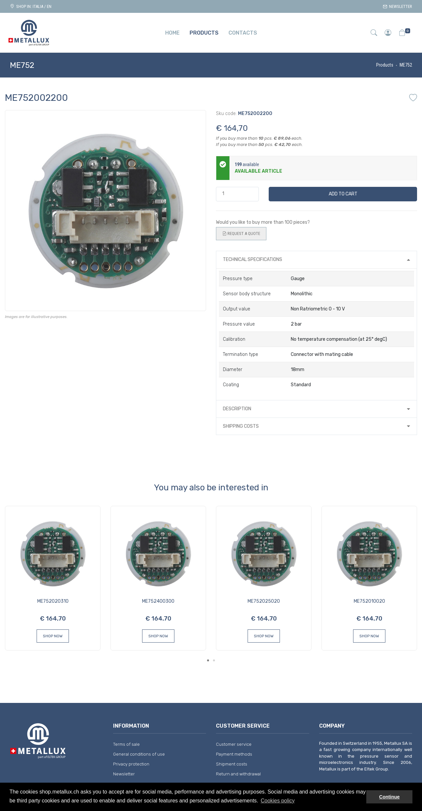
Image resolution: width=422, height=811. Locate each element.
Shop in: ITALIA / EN (30, 6)
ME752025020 (264, 601)
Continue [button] (389, 796)
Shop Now (53, 636)
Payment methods (234, 754)
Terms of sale (126, 744)
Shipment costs (231, 764)
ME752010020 (369, 601)
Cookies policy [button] (278, 800)
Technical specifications (252, 259)
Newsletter (397, 6)
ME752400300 (158, 601)
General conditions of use (139, 754)
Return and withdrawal (238, 773)
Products (384, 65)
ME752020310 (53, 601)
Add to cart (343, 194)
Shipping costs (241, 426)
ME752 (406, 65)
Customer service (234, 744)
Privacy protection (131, 764)
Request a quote (241, 233)
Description (237, 409)
